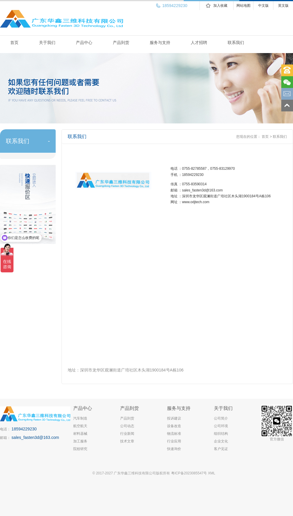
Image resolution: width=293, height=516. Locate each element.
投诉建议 (174, 418)
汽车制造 (80, 418)
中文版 (263, 6)
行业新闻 (127, 434)
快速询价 (174, 449)
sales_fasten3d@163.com (35, 437)
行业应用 (174, 441)
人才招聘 (199, 42)
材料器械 (80, 434)
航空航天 (80, 426)
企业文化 (221, 441)
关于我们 (47, 42)
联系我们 (236, 42)
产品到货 (121, 42)
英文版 (283, 6)
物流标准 (174, 434)
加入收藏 (220, 6)
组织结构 (221, 434)
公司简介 (221, 418)
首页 (14, 42)
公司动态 (127, 426)
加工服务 (80, 441)
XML (211, 473)
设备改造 (174, 426)
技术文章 (127, 441)
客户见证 (221, 449)
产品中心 (84, 42)
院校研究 (80, 449)
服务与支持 (160, 42)
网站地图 (243, 6)
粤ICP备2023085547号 (189, 473)
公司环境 (221, 426)
